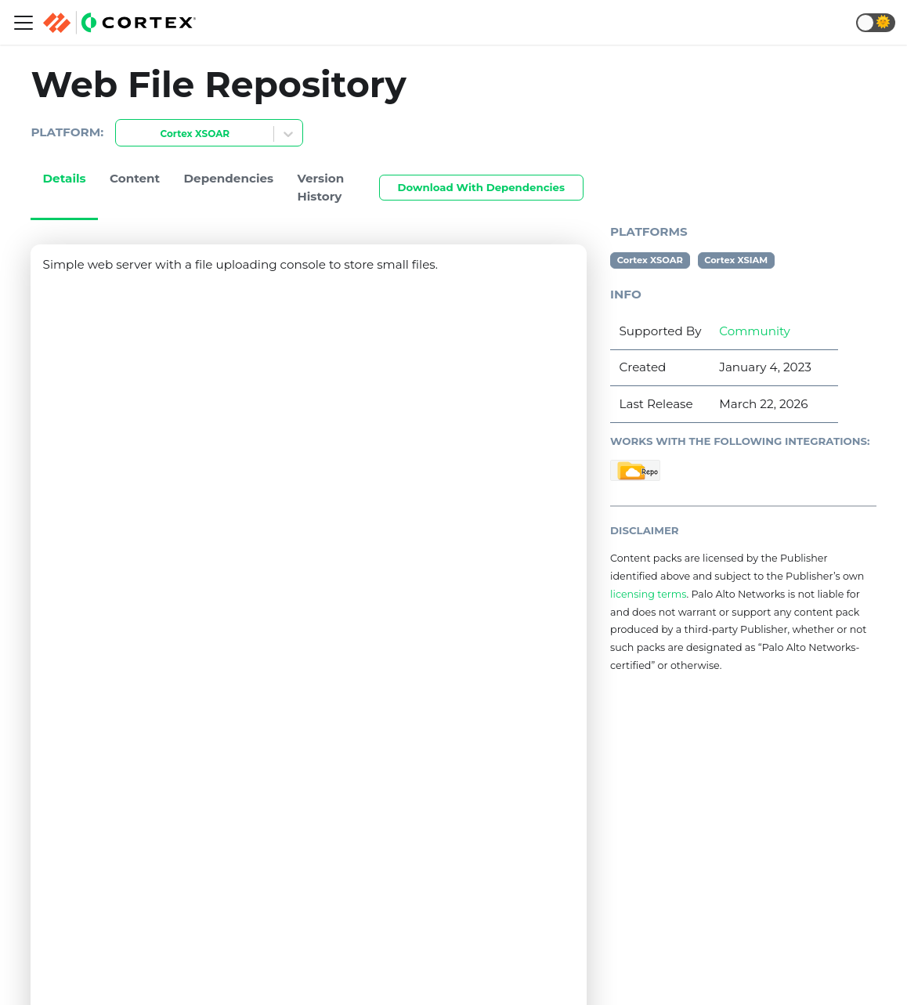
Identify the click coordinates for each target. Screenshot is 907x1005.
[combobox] (125, 134)
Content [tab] (135, 178)
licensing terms (648, 594)
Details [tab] (64, 178)
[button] (875, 22)
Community (754, 331)
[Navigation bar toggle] (23, 22)
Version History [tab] (321, 187)
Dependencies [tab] (229, 178)
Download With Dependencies (481, 187)
